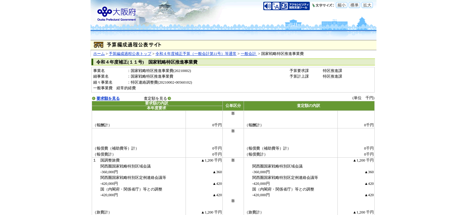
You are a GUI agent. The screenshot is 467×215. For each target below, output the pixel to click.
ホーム (99, 54)
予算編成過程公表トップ (130, 54)
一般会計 (249, 54)
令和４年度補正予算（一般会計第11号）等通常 (195, 54)
